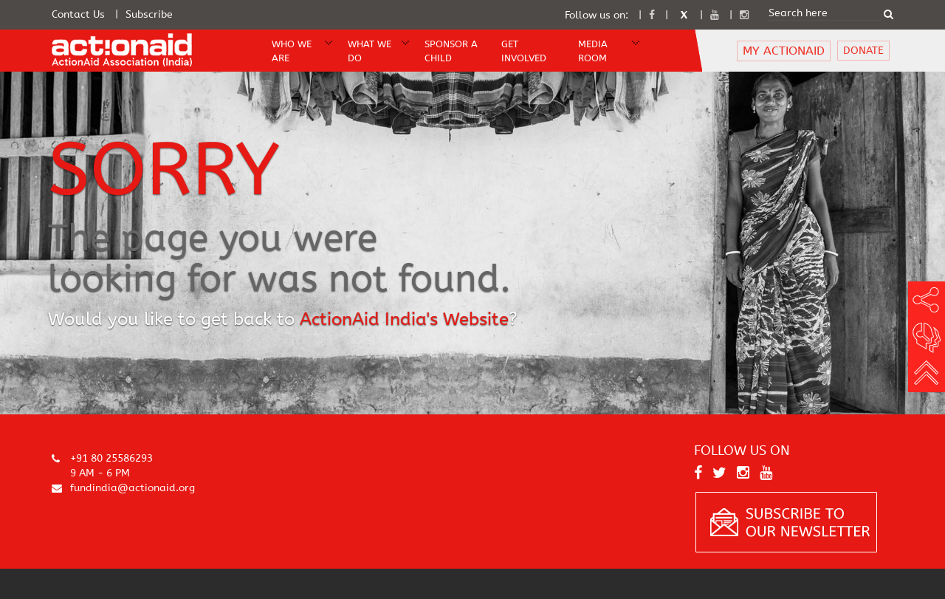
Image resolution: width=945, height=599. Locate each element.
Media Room (593, 51)
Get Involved (523, 51)
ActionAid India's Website (404, 319)
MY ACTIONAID (784, 51)
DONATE (863, 50)
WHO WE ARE (292, 51)
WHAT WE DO (369, 51)
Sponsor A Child (451, 51)
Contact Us (78, 14)
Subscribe (149, 14)
